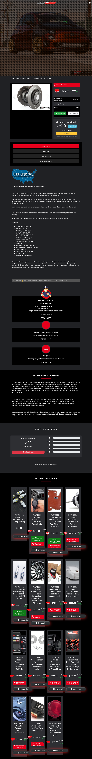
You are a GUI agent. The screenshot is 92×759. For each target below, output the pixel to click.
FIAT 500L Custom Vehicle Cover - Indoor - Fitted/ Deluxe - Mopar (72, 591)
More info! (76, 99)
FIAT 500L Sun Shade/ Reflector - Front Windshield (19, 728)
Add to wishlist (73, 113)
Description (46, 146)
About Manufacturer (46, 161)
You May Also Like (46, 156)
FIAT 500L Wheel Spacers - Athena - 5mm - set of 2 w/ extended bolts (54, 591)
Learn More (72, 126)
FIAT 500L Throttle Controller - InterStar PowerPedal (37, 519)
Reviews (46, 151)
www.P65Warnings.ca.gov (60, 280)
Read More (46, 339)
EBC (77, 107)
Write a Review (28, 452)
